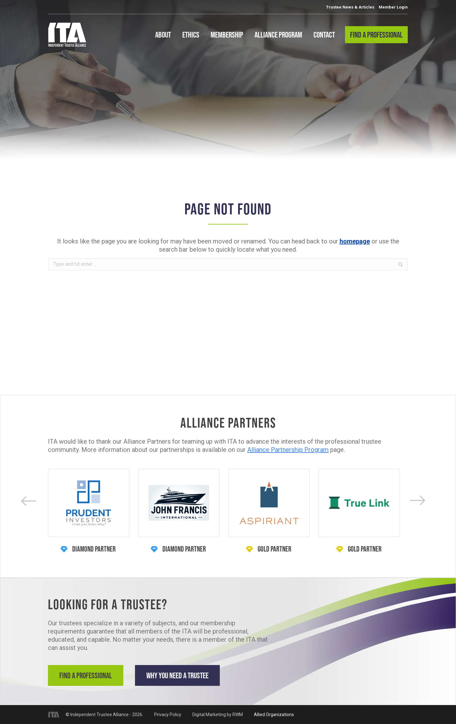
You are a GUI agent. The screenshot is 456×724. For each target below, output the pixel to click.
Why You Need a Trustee (177, 675)
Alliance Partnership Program (288, 449)
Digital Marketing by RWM (217, 714)
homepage (355, 241)
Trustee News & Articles (350, 7)
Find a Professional (85, 675)
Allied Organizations (274, 714)
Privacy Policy (167, 714)
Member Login (393, 7)
